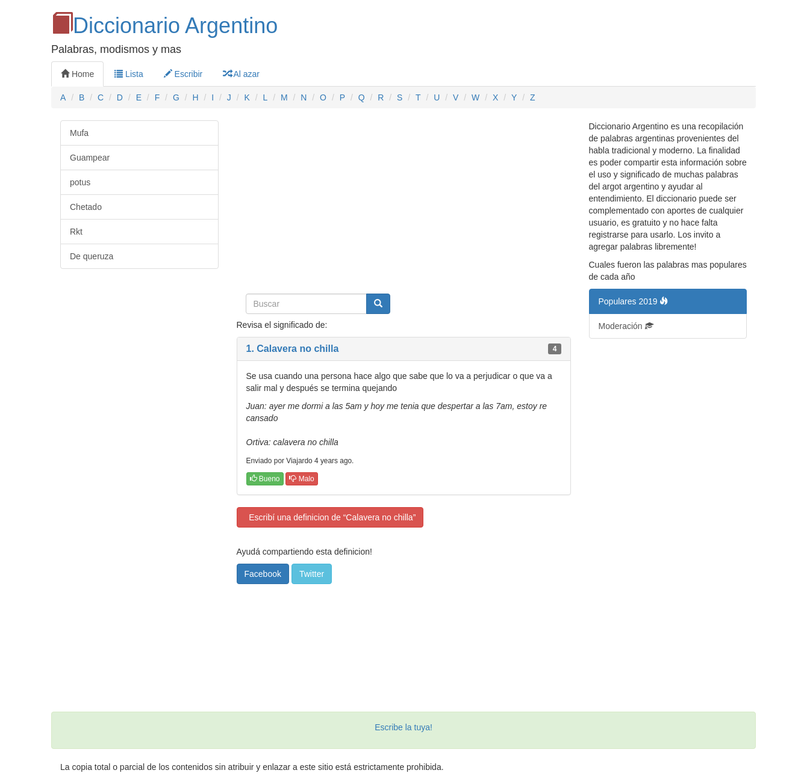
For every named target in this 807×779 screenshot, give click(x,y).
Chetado (86, 207)
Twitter (311, 574)
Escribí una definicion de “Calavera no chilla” (330, 517)
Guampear (90, 157)
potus (80, 182)
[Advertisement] (404, 204)
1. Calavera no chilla (292, 348)
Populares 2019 (633, 301)
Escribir (183, 74)
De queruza (91, 256)
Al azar (241, 74)
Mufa (79, 133)
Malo (301, 479)
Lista (128, 74)
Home (77, 74)
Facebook (263, 574)
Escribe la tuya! (403, 727)
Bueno (265, 479)
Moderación (626, 326)
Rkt (76, 231)
